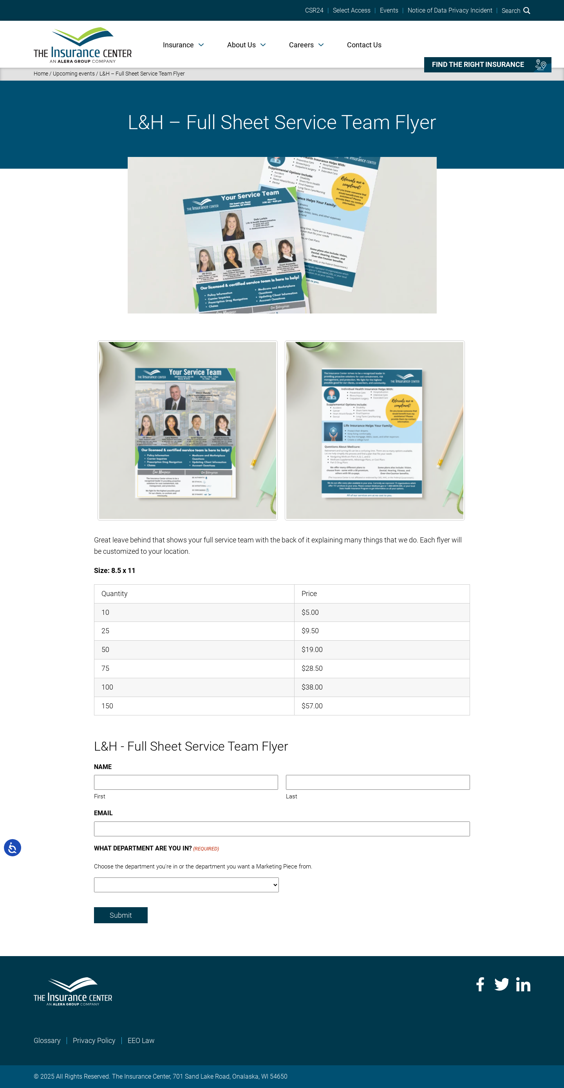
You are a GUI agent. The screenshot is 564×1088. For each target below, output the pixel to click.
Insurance (178, 45)
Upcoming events (74, 73)
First (99, 796)
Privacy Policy (94, 1040)
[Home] (83, 44)
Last (291, 796)
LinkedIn (523, 984)
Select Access (352, 10)
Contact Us (364, 45)
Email (103, 813)
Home (41, 73)
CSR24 (314, 10)
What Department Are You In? (156, 849)
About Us (241, 45)
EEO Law (141, 1040)
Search (516, 10)
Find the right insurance (478, 64)
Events (389, 10)
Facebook (479, 984)
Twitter (501, 984)
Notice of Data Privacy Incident (450, 10)
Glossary (47, 1040)
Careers (301, 45)
